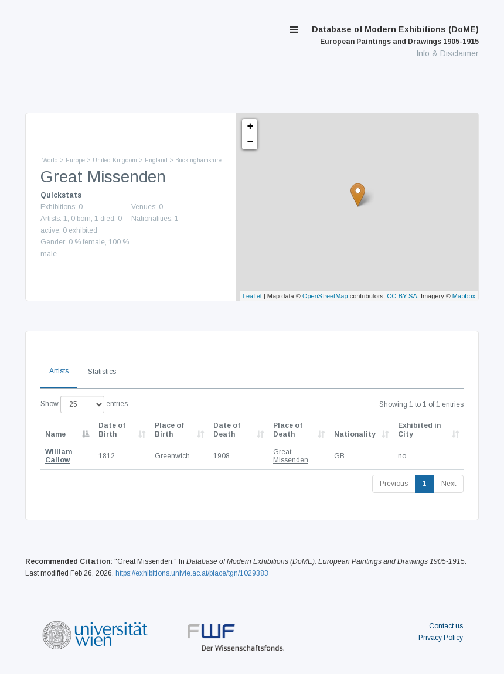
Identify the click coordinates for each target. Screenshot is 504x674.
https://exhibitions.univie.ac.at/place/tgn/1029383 (191, 573)
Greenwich (172, 456)
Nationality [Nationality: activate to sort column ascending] (355, 434)
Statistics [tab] (102, 371)
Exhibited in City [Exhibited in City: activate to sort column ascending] (419, 429)
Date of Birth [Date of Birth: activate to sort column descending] (111, 429)
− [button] (250, 142)
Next (448, 483)
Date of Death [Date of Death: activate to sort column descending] (226, 429)
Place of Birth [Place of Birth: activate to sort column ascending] (169, 429)
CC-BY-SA (402, 295)
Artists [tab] (59, 371)
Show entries (84, 404)
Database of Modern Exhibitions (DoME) (395, 35)
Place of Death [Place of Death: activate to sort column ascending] (287, 429)
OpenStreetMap (325, 295)
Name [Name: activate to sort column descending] (55, 434)
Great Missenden (290, 456)
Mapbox (463, 295)
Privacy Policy (440, 638)
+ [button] (250, 127)
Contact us (446, 626)
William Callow (58, 456)
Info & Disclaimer (447, 53)
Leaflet (252, 295)
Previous (394, 483)
